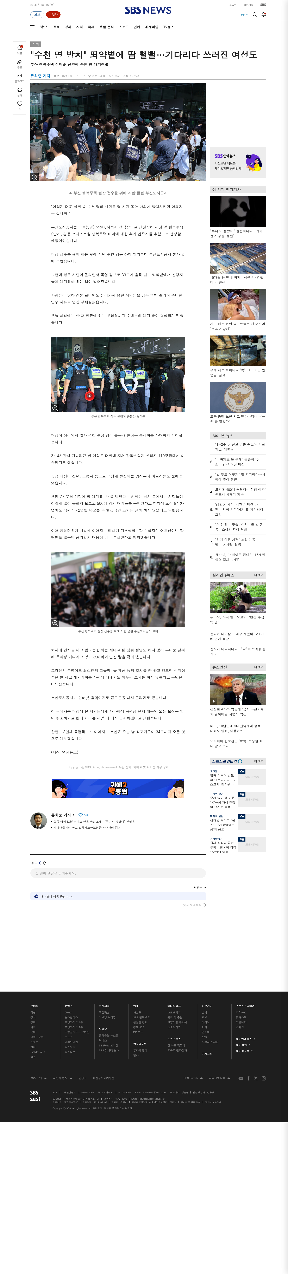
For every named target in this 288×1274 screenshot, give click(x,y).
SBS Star (243, 1024)
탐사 (136, 1036)
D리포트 (138, 1012)
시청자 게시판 (210, 1022)
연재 (136, 985)
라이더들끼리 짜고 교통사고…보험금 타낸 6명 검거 (87, 827)
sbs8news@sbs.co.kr (154, 1072)
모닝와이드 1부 (74, 1003)
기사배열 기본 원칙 (190, 1082)
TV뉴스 (168, 27)
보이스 (103, 1021)
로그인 (233, 4)
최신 (33, 993)
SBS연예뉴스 (245, 1018)
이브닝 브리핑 (107, 998)
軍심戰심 (104, 993)
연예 (137, 27)
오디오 (103, 1008)
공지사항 (207, 1034)
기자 (204, 1008)
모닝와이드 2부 (74, 1008)
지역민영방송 (219, 1058)
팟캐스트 (241, 998)
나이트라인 (71, 1022)
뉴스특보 (70, 1032)
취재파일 (151, 27)
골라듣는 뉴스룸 (108, 1016)
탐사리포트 (139, 1023)
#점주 (245, 15)
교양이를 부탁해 (177, 1003)
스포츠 (124, 27)
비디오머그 (174, 985)
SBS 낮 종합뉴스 (109, 1031)
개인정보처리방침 (103, 1058)
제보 (204, 998)
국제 (91, 27)
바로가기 (207, 985)
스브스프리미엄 (245, 985)
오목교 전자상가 (177, 1031)
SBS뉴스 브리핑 (108, 1026)
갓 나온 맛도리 (176, 1026)
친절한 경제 (140, 1003)
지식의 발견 (216, 793)
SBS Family (193, 1058)
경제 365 (138, 1008)
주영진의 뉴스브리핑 (77, 1012)
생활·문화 (106, 27)
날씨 (204, 993)
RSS (204, 1017)
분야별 (34, 985)
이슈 (33, 1037)
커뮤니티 (241, 1003)
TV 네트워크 (37, 1032)
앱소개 (206, 1012)
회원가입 (248, 4)
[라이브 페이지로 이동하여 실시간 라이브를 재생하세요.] (53, 14)
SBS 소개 (38, 1059)
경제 (68, 27)
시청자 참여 (62, 1059)
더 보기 (258, 574)
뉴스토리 (70, 1027)
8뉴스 (44, 27)
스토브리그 (174, 1008)
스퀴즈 (240, 1008)
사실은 (137, 993)
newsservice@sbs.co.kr (151, 1079)
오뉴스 (69, 1017)
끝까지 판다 (140, 1031)
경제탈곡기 (216, 838)
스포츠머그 (174, 993)
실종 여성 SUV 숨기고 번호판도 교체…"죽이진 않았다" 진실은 (94, 821)
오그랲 (214, 771)
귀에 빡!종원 (175, 998)
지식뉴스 (241, 993)
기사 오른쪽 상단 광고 (237, 109)
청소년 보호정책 (213, 1082)
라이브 (206, 1003)
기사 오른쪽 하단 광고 (237, 896)
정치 (56, 27)
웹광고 (83, 1058)
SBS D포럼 (244, 1030)
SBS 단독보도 (141, 998)
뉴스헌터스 (71, 998)
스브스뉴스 (174, 1018)
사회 (79, 27)
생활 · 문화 (37, 1017)
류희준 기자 (62, 815)
